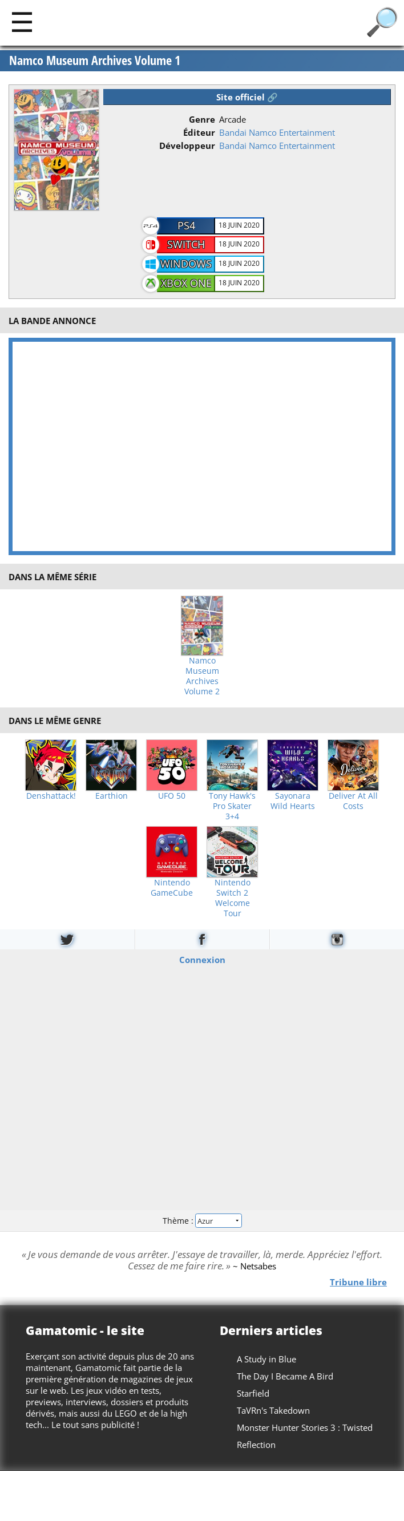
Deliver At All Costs (353, 801)
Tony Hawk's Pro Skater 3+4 (232, 806)
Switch (186, 244)
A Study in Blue (266, 1359)
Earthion (111, 796)
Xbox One (186, 283)
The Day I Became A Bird (285, 1376)
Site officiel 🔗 (247, 97)
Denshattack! (51, 796)
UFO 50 (171, 796)
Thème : (202, 1220)
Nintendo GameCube (172, 887)
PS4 (186, 225)
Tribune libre (358, 1282)
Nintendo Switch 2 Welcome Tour (233, 898)
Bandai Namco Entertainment (277, 132)
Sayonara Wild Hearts (292, 801)
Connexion (202, 959)
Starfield (253, 1393)
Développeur (187, 145)
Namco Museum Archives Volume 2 (202, 676)
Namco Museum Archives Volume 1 (94, 60)
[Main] (22, 21)
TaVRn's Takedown (273, 1410)
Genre (202, 119)
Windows (186, 263)
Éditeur (199, 132)
